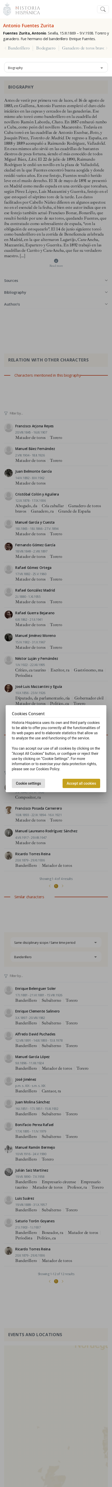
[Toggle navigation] (103, 9)
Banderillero (19, 48)
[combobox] (56, 67)
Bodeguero (45, 48)
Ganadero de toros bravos (84, 48)
